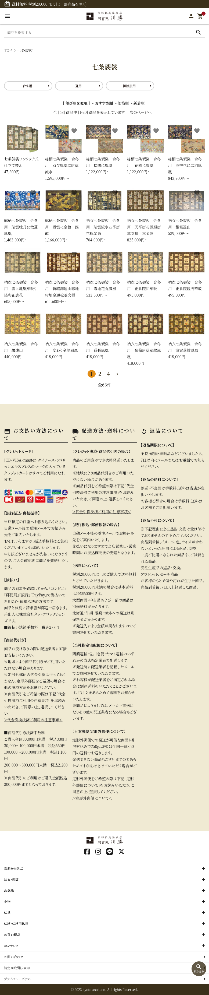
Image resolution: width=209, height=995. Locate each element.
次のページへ (140, 112)
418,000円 (63, 334)
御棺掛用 (129, 85)
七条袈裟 (25, 50)
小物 (7, 901)
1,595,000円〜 (63, 153)
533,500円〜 (104, 273)
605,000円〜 (22, 276)
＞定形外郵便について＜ (92, 798)
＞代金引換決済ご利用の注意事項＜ (33, 719)
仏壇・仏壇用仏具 (16, 923)
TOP (8, 50)
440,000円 (22, 334)
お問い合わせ (13, 956)
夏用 (78, 85)
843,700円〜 (186, 153)
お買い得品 (12, 934)
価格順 (123, 103)
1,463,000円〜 (22, 214)
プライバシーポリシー (18, 978)
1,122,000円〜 (104, 149)
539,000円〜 (186, 211)
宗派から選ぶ (13, 868)
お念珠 (9, 890)
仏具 (7, 912)
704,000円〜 (104, 214)
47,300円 (22, 149)
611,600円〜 (63, 276)
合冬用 (27, 85)
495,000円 (145, 273)
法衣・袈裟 (11, 879)
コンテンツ (11, 945)
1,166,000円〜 (63, 214)
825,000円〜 (145, 214)
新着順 (139, 103)
